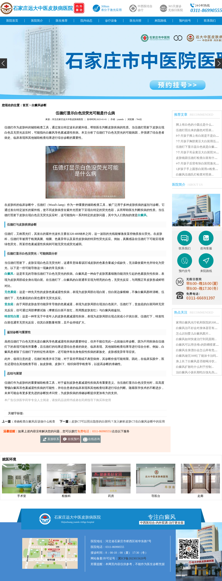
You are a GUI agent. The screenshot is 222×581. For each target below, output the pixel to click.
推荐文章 (195, 114)
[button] (3, 63)
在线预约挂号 (74, 440)
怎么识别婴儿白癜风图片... (193, 333)
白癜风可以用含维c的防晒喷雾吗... (198, 344)
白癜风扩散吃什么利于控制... (195, 366)
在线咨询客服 (94, 440)
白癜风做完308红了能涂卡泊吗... (197, 355)
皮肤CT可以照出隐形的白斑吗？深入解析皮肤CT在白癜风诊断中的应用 (118, 421)
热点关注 (195, 312)
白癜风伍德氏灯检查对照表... (195, 174)
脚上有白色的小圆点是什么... (195, 124)
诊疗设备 (111, 20)
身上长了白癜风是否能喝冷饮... (196, 361)
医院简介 (37, 20)
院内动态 (86, 20)
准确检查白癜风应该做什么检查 (34, 421)
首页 (25, 105)
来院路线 (160, 20)
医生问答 (136, 20)
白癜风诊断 (39, 105)
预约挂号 (185, 20)
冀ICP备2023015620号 (132, 558)
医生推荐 (62, 20)
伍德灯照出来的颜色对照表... (195, 130)
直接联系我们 (53, 440)
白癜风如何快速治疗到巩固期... (196, 339)
